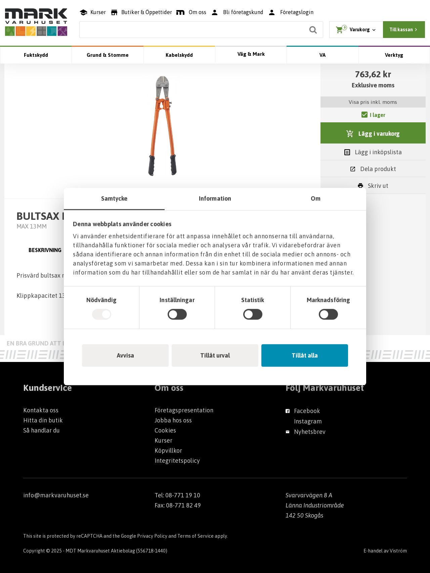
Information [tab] (215, 198)
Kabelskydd (179, 55)
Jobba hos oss (173, 420)
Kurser (163, 440)
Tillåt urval (215, 355)
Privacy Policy (152, 536)
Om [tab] (315, 198)
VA (322, 55)
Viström (398, 551)
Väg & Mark (251, 54)
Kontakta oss (40, 410)
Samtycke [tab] (114, 198)
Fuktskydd (36, 55)
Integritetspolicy (177, 460)
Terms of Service (195, 536)
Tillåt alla (305, 355)
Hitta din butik (43, 420)
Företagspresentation (184, 410)
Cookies (165, 430)
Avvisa (125, 355)
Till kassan (404, 30)
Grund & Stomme (108, 55)
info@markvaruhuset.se (56, 495)
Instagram (308, 421)
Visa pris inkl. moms (373, 102)
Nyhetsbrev (310, 431)
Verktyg (394, 55)
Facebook (307, 410)
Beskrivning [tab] (45, 250)
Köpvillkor (168, 450)
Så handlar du (41, 430)
